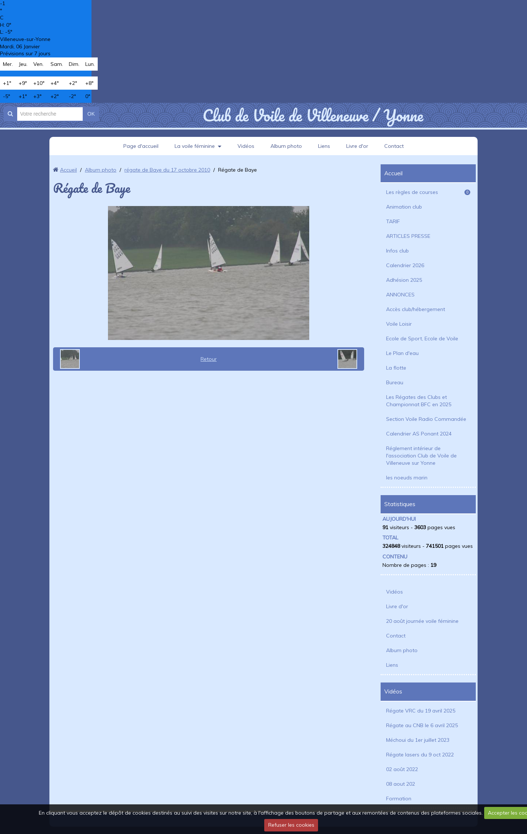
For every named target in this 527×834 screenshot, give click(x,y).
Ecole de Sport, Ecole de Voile (422, 338)
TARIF (393, 221)
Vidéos (246, 146)
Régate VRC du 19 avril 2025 (420, 710)
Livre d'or (357, 146)
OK (91, 114)
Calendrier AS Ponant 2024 (419, 433)
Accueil (68, 170)
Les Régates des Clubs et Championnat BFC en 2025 (418, 401)
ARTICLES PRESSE (408, 236)
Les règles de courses (428, 192)
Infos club (397, 250)
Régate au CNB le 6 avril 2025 (422, 725)
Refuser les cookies (291, 825)
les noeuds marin (406, 477)
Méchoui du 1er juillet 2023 (417, 740)
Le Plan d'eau (402, 353)
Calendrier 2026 (405, 265)
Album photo (286, 146)
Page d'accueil (140, 146)
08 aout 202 (400, 784)
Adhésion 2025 (404, 280)
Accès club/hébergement (415, 309)
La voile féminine (195, 146)
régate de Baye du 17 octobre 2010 (167, 170)
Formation (398, 798)
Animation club (404, 206)
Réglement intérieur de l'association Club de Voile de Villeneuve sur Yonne (421, 455)
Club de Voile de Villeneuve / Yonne (312, 115)
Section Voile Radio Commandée (426, 419)
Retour (209, 359)
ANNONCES (400, 294)
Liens (324, 146)
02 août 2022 (402, 769)
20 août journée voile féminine (422, 621)
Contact (394, 146)
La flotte (396, 367)
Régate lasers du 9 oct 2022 (420, 754)
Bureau (394, 382)
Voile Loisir (399, 324)
